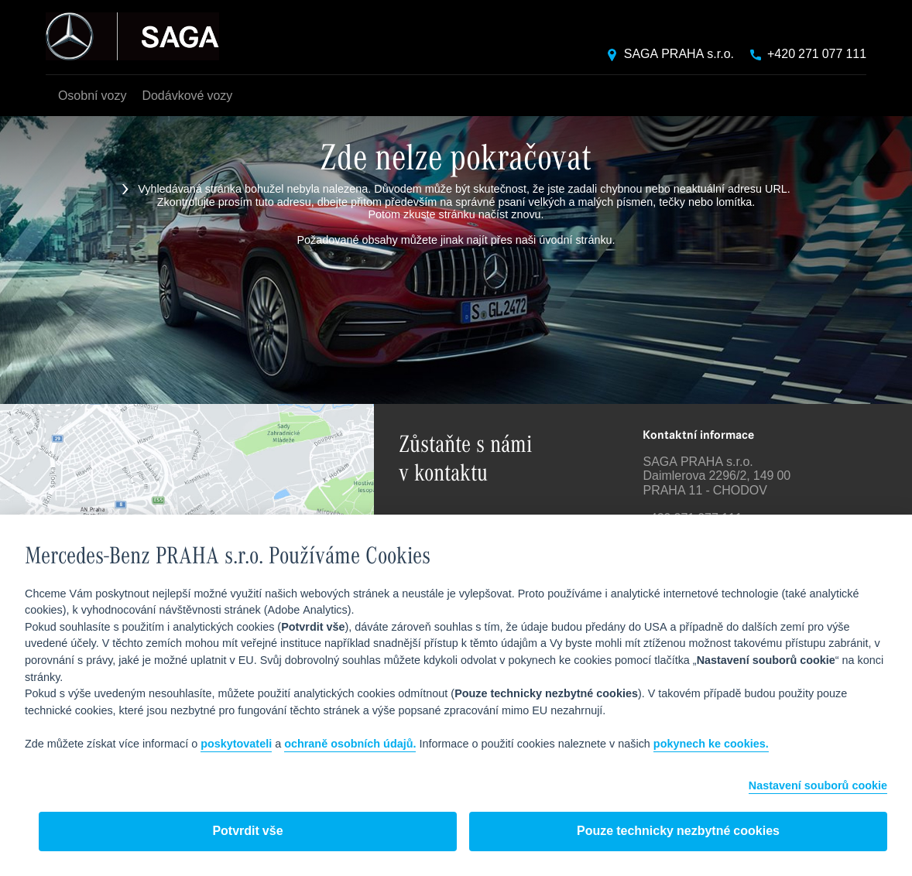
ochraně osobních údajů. (350, 744)
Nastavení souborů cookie (818, 786)
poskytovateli (236, 744)
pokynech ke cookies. (711, 744)
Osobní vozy (92, 96)
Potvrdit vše (247, 831)
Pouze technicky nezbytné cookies (678, 831)
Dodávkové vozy (187, 96)
